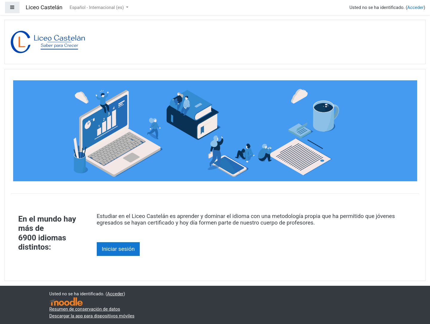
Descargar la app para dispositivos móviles (91, 316)
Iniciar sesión (118, 249)
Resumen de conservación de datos (84, 309)
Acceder (415, 7)
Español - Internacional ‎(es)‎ (97, 7)
